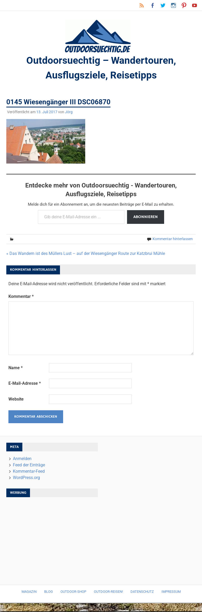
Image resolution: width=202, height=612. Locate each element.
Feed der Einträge (29, 465)
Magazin (29, 592)
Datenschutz (142, 592)
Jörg (69, 113)
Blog (48, 592)
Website (16, 399)
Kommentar (21, 297)
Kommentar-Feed (29, 472)
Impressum (171, 592)
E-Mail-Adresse (24, 384)
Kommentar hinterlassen (173, 240)
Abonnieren (145, 217)
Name (15, 368)
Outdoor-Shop (73, 592)
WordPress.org (26, 478)
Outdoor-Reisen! (108, 592)
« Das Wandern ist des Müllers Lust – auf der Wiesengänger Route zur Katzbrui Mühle (85, 254)
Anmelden (22, 459)
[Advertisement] (52, 539)
